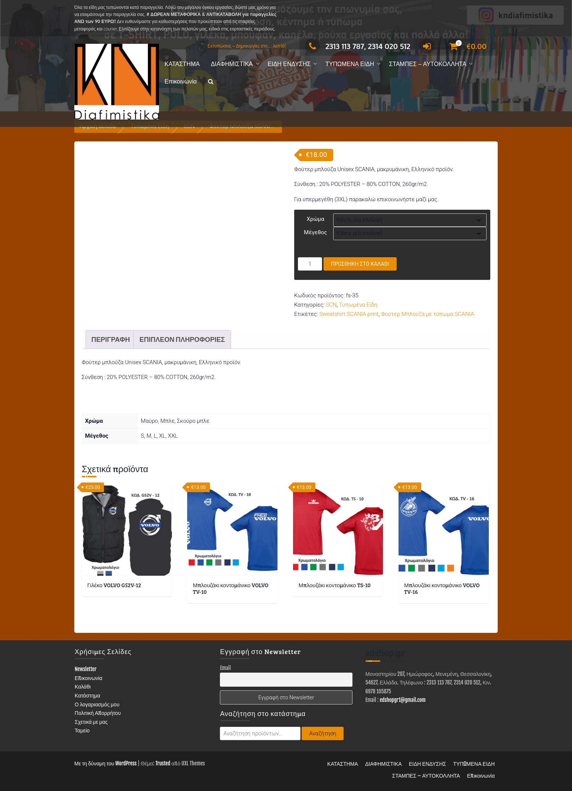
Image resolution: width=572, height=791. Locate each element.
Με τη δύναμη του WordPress (105, 763)
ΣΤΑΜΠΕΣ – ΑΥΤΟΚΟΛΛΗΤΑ (427, 64)
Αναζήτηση (322, 733)
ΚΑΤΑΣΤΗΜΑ (182, 64)
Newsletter (86, 669)
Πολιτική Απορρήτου (98, 713)
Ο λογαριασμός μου (97, 704)
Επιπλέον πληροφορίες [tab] (182, 339)
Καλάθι (83, 686)
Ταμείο (82, 730)
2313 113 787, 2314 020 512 (357, 46)
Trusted (162, 763)
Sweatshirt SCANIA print (349, 314)
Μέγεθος (315, 232)
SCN (331, 304)
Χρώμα (315, 219)
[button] (210, 82)
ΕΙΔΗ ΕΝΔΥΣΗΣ (289, 64)
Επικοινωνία (181, 81)
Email (225, 668)
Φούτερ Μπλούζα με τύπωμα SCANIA (427, 314)
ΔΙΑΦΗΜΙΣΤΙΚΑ (232, 64)
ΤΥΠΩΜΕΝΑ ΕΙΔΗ (349, 64)
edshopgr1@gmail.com (403, 700)
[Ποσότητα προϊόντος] (310, 264)
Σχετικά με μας (91, 722)
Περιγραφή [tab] (110, 339)
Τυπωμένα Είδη (358, 304)
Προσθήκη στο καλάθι (360, 264)
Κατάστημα (87, 695)
